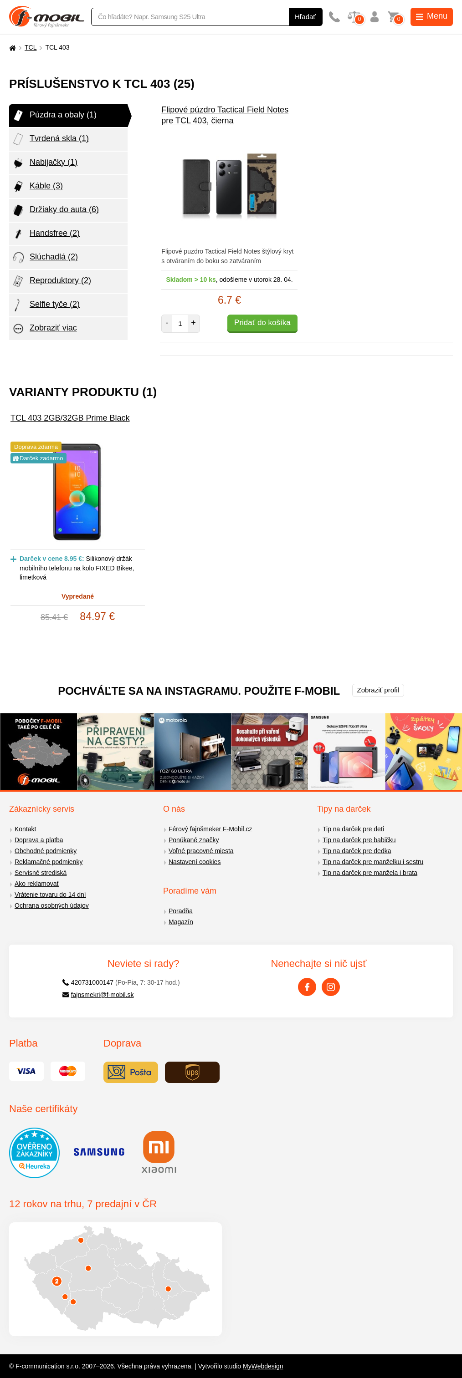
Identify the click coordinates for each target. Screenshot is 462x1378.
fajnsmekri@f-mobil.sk (98, 994)
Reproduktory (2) (51, 281)
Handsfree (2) (45, 234)
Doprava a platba (39, 840)
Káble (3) (37, 186)
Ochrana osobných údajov (52, 905)
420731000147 (87, 982)
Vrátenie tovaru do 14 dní (50, 894)
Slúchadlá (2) (44, 257)
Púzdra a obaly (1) (54, 115)
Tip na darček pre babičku (359, 840)
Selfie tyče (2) (45, 305)
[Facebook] (307, 987)
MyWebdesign (263, 1366)
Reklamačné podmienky (48, 861)
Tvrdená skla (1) (50, 139)
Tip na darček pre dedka (357, 850)
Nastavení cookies (195, 861)
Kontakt (25, 829)
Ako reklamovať (37, 883)
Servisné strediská (41, 872)
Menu (431, 15)
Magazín (181, 921)
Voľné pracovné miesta (201, 850)
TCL (30, 47)
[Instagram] (331, 987)
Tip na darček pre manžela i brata (370, 872)
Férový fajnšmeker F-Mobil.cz (210, 829)
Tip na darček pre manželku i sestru (373, 861)
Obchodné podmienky (46, 850)
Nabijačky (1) (44, 163)
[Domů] (11, 47)
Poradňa (181, 911)
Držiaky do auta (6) (55, 210)
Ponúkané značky (194, 840)
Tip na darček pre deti (353, 829)
